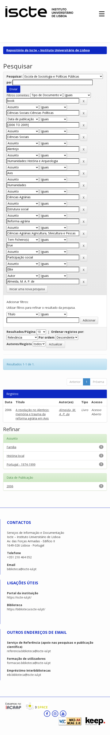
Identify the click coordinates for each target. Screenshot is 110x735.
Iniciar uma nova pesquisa (27, 289)
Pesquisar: (14, 76)
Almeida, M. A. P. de (67, 412)
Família (11, 447)
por (9, 82)
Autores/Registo (19, 344)
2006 (10, 486)
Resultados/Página (21, 332)
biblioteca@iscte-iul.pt (22, 569)
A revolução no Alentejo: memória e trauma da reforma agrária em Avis (32, 414)
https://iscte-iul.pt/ (19, 597)
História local (15, 456)
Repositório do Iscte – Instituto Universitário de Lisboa (48, 50)
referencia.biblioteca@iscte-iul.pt (29, 651)
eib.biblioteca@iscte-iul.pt (24, 675)
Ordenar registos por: (67, 332)
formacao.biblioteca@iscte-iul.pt (29, 663)
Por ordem (46, 337)
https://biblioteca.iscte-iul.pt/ (26, 609)
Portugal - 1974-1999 (21, 464)
